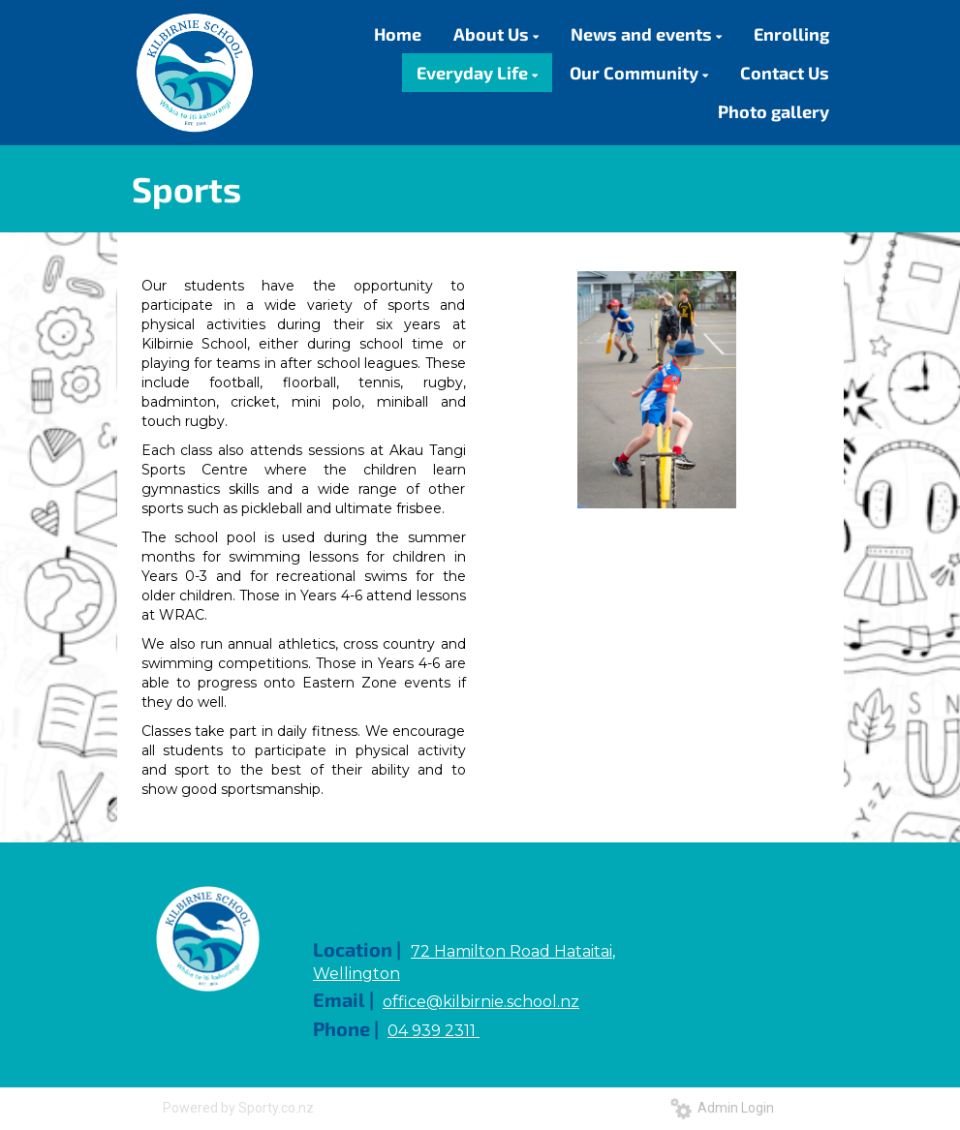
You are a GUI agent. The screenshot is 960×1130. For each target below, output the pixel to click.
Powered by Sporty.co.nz (238, 1107)
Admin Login (722, 1107)
